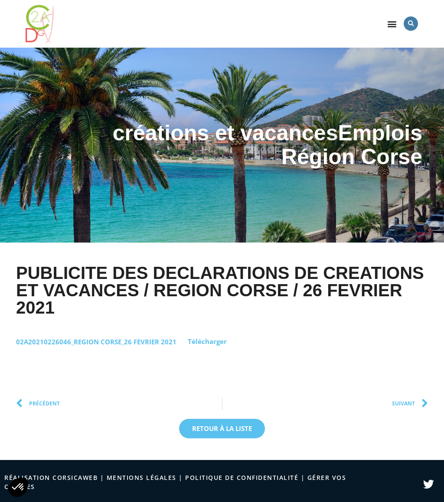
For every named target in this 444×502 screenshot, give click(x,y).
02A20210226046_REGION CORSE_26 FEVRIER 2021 (96, 341)
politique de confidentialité (241, 477)
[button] (392, 23)
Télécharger (207, 341)
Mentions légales (141, 477)
